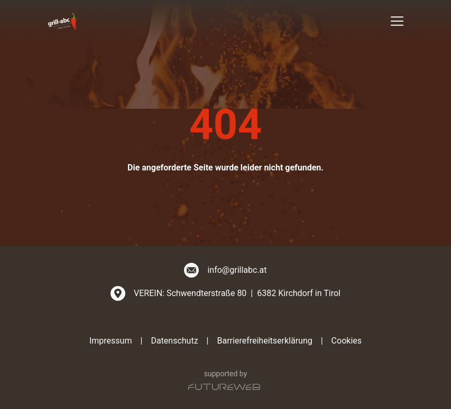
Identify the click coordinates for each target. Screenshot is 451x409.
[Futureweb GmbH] (224, 387)
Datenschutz (174, 341)
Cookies (347, 341)
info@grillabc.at (236, 270)
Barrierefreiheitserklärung (264, 341)
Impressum (110, 341)
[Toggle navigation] (397, 21)
